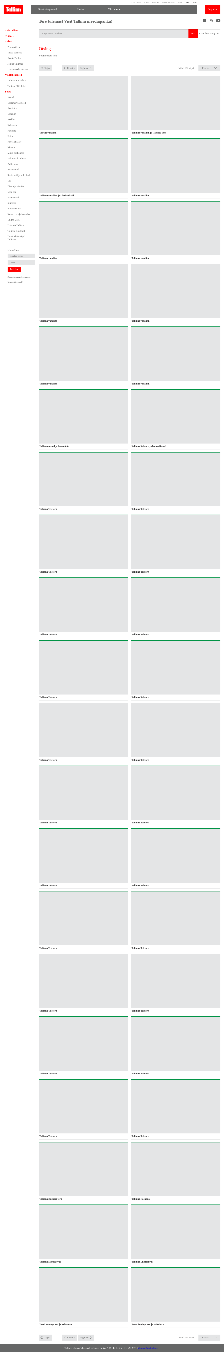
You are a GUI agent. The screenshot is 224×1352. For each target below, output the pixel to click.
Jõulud (11, 97)
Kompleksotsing (209, 33)
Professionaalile (168, 2)
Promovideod (14, 47)
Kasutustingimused (47, 9)
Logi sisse (212, 9)
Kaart (146, 2)
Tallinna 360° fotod (17, 86)
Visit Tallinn (136, 2)
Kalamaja (12, 125)
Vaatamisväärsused (17, 102)
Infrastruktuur (14, 208)
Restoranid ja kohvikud (19, 175)
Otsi (193, 33)
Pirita (10, 136)
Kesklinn (12, 119)
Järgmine (84, 68)
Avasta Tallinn (14, 58)
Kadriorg (12, 130)
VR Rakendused (13, 74)
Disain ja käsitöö (16, 186)
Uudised (155, 2)
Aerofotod (12, 108)
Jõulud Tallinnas (15, 63)
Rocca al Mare (15, 141)
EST (187, 2)
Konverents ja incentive (19, 214)
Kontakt (81, 9)
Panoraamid (13, 169)
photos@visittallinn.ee (149, 1348)
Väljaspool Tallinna (17, 158)
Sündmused (13, 197)
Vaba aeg (12, 192)
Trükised (9, 36)
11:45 (180, 2)
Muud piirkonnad (16, 153)
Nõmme (11, 147)
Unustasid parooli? (15, 282)
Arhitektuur (13, 164)
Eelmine (71, 68)
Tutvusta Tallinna (16, 225)
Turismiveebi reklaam (18, 69)
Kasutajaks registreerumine (19, 277)
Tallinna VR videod (17, 80)
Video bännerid (15, 52)
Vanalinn (12, 113)
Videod (8, 41)
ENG (195, 2)
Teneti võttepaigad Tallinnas (16, 238)
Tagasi (47, 68)
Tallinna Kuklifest (16, 231)
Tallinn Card (14, 219)
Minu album (114, 9)
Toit (9, 180)
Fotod (8, 91)
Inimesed (12, 203)
